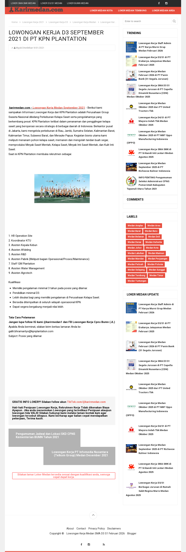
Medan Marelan (136, 259)
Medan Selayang (136, 270)
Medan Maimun (156, 253)
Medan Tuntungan (137, 281)
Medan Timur (156, 275)
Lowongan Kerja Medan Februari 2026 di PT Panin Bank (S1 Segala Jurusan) (153, 75)
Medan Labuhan (136, 253)
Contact (81, 528)
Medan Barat (134, 231)
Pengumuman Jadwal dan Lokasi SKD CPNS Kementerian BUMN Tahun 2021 (37, 437)
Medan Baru (151, 231)
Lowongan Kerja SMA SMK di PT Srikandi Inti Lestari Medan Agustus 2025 (156, 153)
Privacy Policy (96, 528)
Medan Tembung (136, 275)
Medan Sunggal (157, 270)
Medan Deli (154, 237)
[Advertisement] (62, 80)
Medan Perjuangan (157, 259)
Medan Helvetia (153, 242)
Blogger (132, 533)
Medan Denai (134, 242)
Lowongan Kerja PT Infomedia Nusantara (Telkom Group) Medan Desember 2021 (87, 437)
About (70, 528)
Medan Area (153, 226)
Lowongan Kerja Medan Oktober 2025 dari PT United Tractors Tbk (154, 107)
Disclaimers (114, 528)
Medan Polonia (155, 264)
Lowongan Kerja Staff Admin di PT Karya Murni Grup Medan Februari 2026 (155, 47)
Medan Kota (152, 248)
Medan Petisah (135, 264)
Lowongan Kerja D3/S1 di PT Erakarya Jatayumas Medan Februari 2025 (155, 61)
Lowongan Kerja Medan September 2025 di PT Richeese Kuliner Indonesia (154, 167)
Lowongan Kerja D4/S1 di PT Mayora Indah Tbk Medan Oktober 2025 (155, 121)
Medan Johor (135, 248)
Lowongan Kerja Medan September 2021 (58, 108)
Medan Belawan (136, 237)
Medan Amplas (135, 226)
